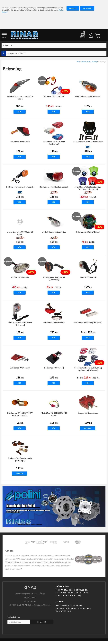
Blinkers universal (88, 277)
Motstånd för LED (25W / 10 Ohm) (54, 414)
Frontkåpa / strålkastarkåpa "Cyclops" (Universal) (88, 188)
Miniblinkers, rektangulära (54, 232)
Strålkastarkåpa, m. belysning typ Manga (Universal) (88, 369)
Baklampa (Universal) (20, 141)
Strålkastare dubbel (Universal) (88, 141)
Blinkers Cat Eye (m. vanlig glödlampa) (20, 459)
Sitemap (46, 605)
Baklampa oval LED (20, 277)
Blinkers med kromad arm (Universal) (20, 323)
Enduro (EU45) (85, 62)
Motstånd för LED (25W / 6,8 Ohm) (20, 233)
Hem (78, 62)
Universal (95, 62)
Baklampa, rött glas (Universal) (54, 187)
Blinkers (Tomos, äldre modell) (20, 187)
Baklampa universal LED (54, 322)
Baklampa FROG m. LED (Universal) (54, 142)
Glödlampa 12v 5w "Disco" (88, 232)
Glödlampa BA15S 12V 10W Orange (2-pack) (20, 414)
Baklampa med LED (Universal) (88, 322)
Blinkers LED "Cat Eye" (54, 96)
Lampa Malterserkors (88, 413)
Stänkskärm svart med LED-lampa (20, 97)
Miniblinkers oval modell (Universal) (54, 278)
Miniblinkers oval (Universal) (88, 96)
